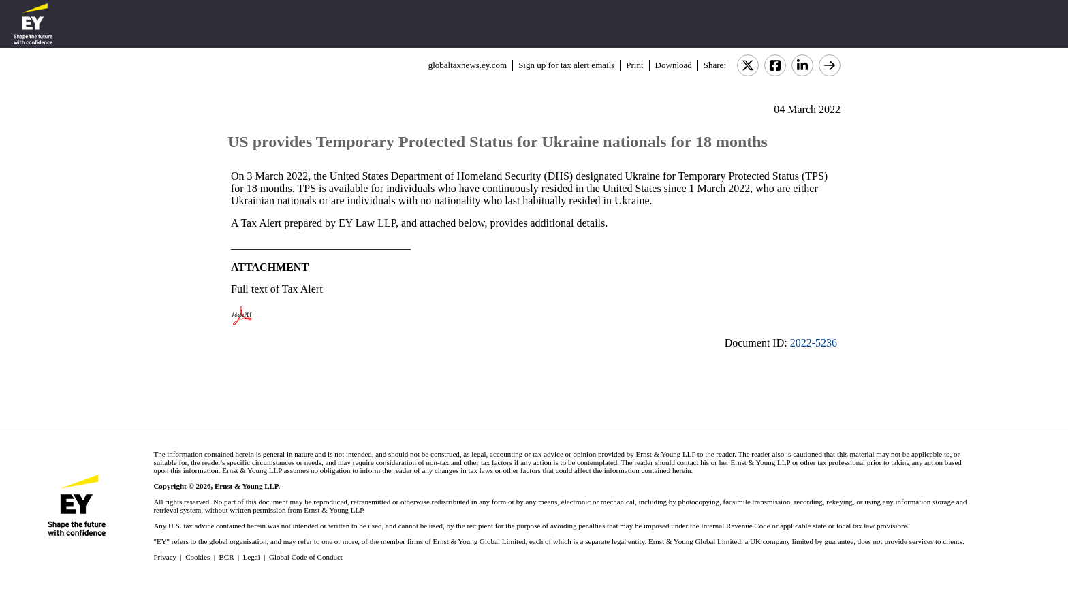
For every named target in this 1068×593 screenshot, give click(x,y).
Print (634, 65)
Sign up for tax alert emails (566, 65)
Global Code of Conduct (306, 557)
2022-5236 (813, 343)
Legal (251, 557)
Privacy (164, 557)
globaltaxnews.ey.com (467, 65)
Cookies (197, 557)
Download (673, 65)
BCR (226, 557)
